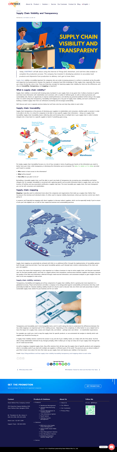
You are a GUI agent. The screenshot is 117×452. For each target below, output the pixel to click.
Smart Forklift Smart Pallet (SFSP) (48, 429)
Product (37, 4)
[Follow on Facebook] (18, 358)
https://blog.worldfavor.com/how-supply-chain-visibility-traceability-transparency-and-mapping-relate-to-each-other (56, 353)
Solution (46, 4)
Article (18, 11)
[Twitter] (69, 364)
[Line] (63, 364)
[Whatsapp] (57, 364)
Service (53, 4)
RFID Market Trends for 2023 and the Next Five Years (83, 370)
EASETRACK (28, 72)
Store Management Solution (48, 432)
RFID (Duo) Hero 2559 (24, 370)
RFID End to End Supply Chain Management (47, 426)
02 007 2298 (19, 421)
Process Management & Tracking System (47, 411)
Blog (78, 4)
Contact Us (72, 4)
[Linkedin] (54, 364)
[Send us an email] (23, 358)
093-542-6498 (21, 417)
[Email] (66, 364)
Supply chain (20, 80)
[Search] (108, 4)
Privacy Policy (65, 411)
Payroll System (44, 416)
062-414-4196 (12, 417)
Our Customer (62, 4)
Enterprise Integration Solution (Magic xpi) (47, 436)
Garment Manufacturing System (47, 408)
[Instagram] (60, 364)
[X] (51, 364)
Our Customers (65, 408)
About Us (29, 4)
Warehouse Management (48, 405)
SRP (34, 17)
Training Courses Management (45, 418)
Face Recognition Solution (48, 434)
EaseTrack (52, 448)
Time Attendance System (48, 414)
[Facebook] (48, 364)
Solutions (38, 422)
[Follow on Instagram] (20, 358)
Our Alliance (65, 405)
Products (38, 402)
